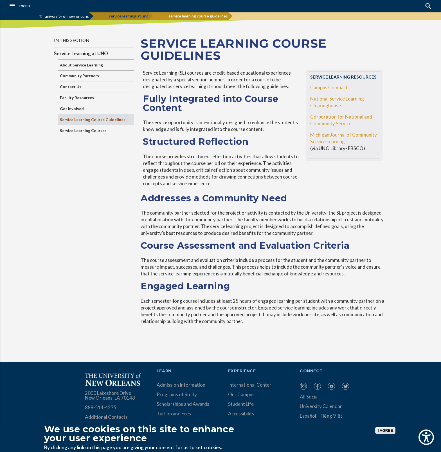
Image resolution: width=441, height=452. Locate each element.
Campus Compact (329, 87)
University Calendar (321, 406)
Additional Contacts (106, 417)
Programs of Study (177, 394)
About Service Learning (81, 65)
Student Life (241, 404)
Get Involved (72, 108)
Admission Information (181, 385)
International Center (249, 385)
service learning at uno (128, 16)
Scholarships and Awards (183, 404)
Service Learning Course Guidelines (92, 119)
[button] (41, 5)
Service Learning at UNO (81, 53)
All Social (309, 397)
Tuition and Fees (174, 414)
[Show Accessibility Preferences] (426, 437)
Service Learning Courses (83, 130)
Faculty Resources (77, 97)
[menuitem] (305, 386)
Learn (164, 371)
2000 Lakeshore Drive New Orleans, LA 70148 (110, 395)
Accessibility (241, 414)
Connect (311, 371)
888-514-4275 (100, 407)
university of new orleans (67, 16)
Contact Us (70, 86)
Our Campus (241, 394)
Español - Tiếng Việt (321, 416)
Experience (242, 371)
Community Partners (79, 75)
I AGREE (385, 430)
